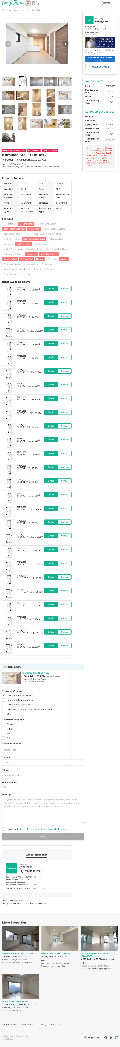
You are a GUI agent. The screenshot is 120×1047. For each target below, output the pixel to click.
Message (6, 794)
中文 (9, 733)
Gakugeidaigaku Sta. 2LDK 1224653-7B (99, 948)
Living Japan (25, 867)
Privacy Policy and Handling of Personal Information (43, 829)
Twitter (111, 1037)
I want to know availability (20, 695)
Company (42, 1024)
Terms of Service (9, 1024)
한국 (9, 738)
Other (9, 713)
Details (51, 288)
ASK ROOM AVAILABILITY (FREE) (100, 59)
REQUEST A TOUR (100, 67)
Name (6, 757)
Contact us (55, 1024)
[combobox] (5, 787)
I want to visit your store (19, 704)
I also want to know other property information (30, 709)
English (10, 724)
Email (5, 770)
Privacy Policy (27, 1024)
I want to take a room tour (20, 700)
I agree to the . (37, 829)
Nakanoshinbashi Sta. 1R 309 (20, 945)
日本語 (9, 728)
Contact (64, 288)
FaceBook (105, 1037)
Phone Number (9, 782)
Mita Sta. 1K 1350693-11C (20, 993)
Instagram (116, 1037)
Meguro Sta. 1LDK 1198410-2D (59, 946)
